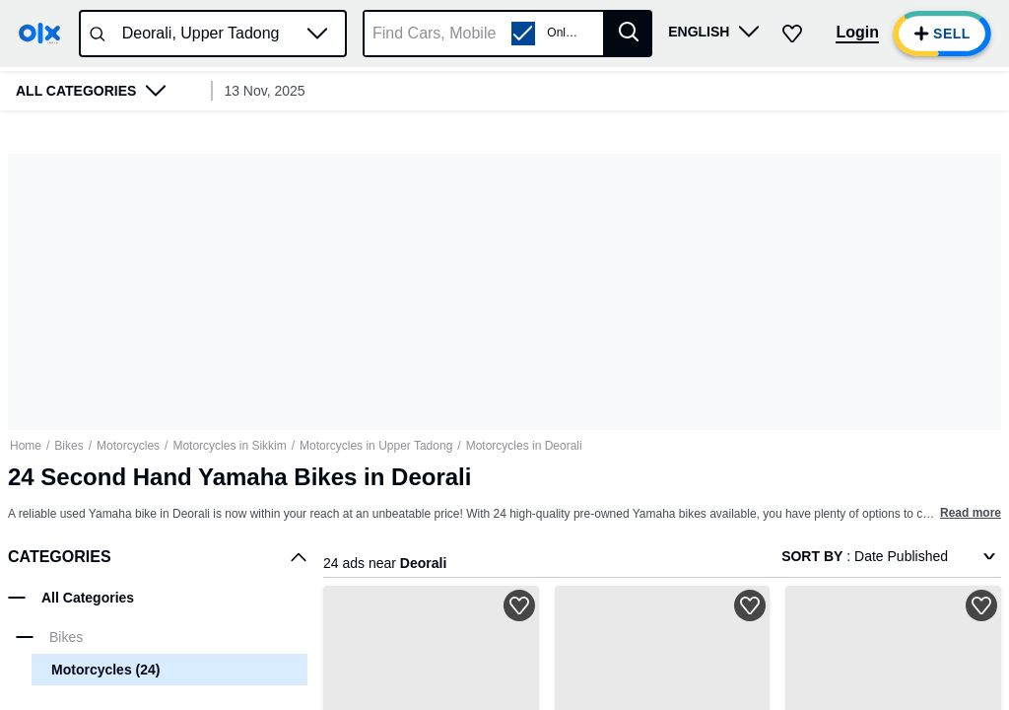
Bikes (68, 446)
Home (25, 446)
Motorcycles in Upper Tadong (376, 446)
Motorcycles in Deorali (524, 446)
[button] (317, 33)
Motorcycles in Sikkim (229, 446)
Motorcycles (128, 446)
